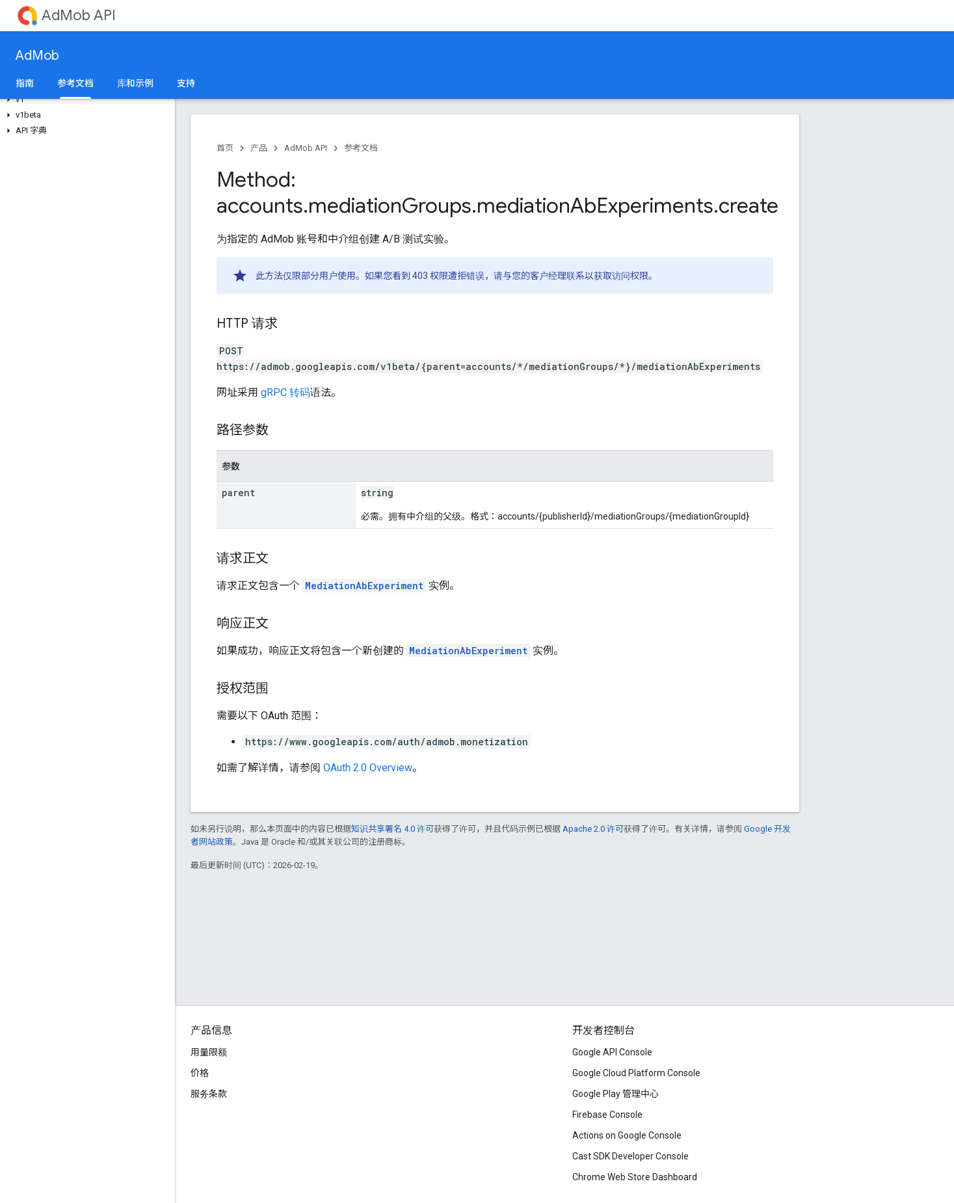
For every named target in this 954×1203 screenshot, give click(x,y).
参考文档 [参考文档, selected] (75, 83)
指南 (25, 83)
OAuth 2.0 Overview (367, 767)
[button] (85, 99)
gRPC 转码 (285, 392)
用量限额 (209, 1052)
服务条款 (209, 1094)
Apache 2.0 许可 (593, 829)
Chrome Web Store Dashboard (634, 1177)
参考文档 (361, 148)
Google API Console (612, 1052)
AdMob (37, 55)
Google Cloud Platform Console (636, 1073)
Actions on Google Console (627, 1135)
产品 (258, 148)
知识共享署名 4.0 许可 (392, 829)
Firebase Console (607, 1114)
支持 (186, 83)
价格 (200, 1073)
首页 (225, 148)
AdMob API (79, 15)
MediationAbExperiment (364, 585)
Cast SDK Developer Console (630, 1156)
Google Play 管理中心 (615, 1094)
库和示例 (135, 83)
